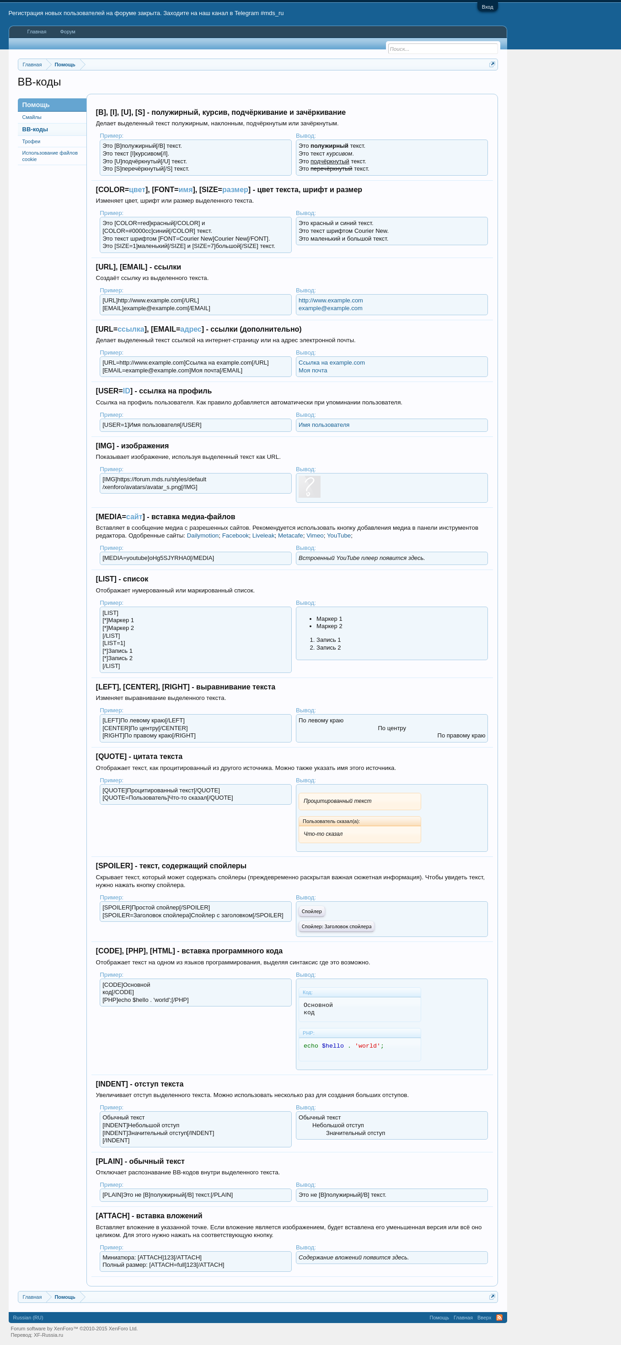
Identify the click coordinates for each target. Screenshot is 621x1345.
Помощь (440, 1317)
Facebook (235, 535)
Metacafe (290, 535)
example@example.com (331, 308)
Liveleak (263, 535)
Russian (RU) (28, 1317)
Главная (37, 31)
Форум (67, 31)
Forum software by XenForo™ (74, 1328)
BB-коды (35, 129)
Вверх (484, 1317)
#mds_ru (272, 13)
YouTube (339, 535)
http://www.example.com (331, 300)
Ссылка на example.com (332, 362)
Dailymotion (203, 535)
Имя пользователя (324, 424)
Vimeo (315, 535)
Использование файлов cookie (50, 156)
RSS (499, 1317)
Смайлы (32, 117)
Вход (487, 7)
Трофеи (31, 141)
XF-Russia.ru (48, 1335)
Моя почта (313, 370)
